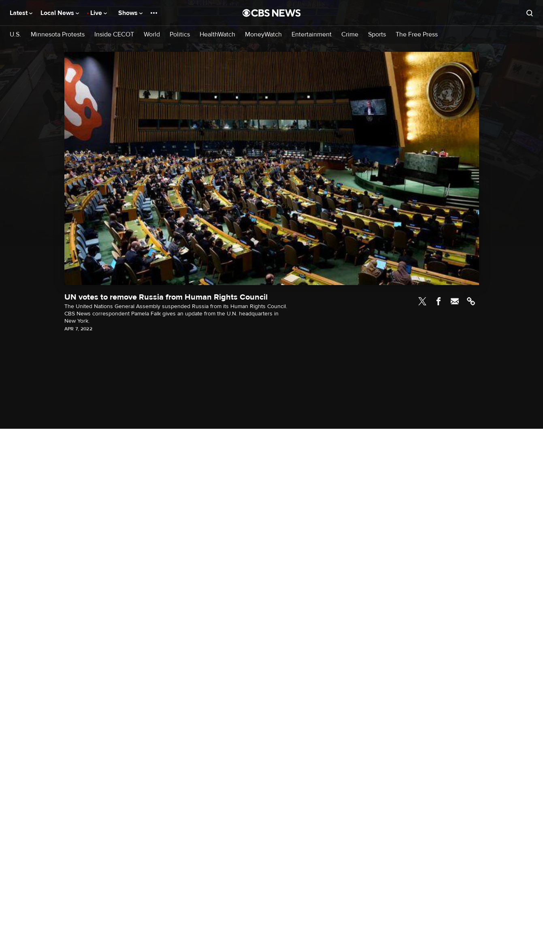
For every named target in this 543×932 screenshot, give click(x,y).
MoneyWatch (263, 34)
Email (455, 301)
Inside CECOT (114, 34)
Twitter (422, 301)
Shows (130, 13)
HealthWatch (217, 34)
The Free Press (417, 34)
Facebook (438, 301)
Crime (349, 34)
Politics (180, 34)
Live (98, 13)
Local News (59, 13)
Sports (377, 34)
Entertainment (312, 34)
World (152, 34)
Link (471, 301)
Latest (21, 13)
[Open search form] (529, 13)
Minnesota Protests (58, 34)
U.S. (15, 34)
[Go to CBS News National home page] (272, 13)
